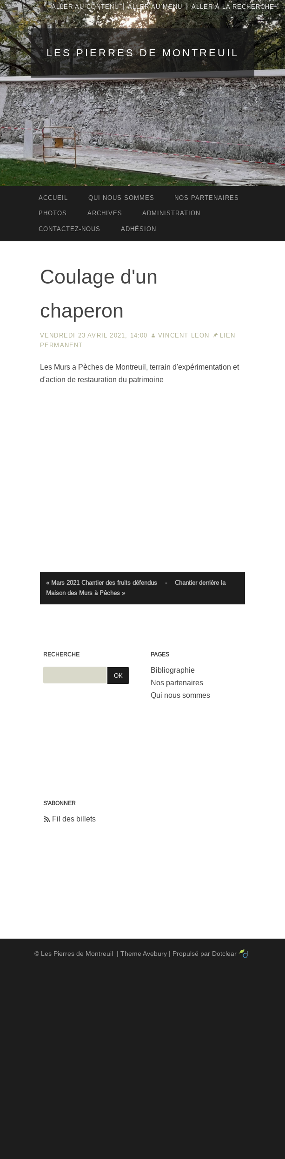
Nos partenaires (177, 683)
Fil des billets (74, 819)
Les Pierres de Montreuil (142, 53)
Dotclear (224, 953)
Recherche (61, 654)
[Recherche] (75, 675)
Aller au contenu (85, 6)
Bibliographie (173, 670)
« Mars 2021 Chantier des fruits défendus (101, 582)
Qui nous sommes (180, 695)
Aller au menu (155, 6)
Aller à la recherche (233, 6)
